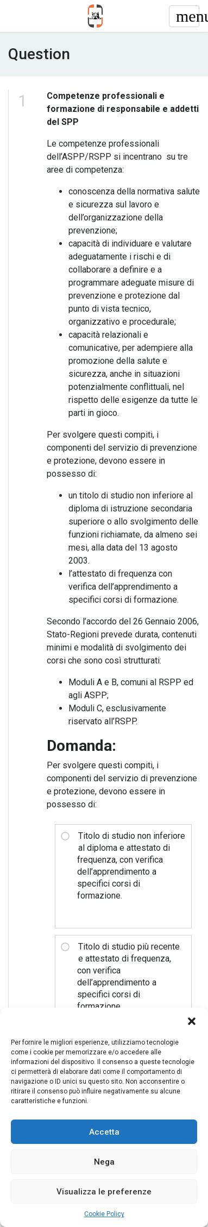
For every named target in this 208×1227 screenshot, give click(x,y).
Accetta (104, 1132)
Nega (104, 1162)
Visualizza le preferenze (104, 1192)
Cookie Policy (104, 1214)
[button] (191, 1021)
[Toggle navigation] (184, 16)
